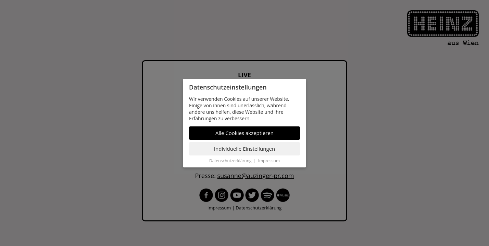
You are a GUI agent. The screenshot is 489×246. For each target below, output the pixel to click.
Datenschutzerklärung (230, 161)
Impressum (269, 161)
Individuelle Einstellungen (244, 148)
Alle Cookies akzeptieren (244, 132)
